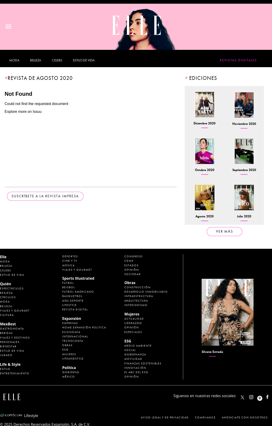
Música (68, 265)
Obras (67, 345)
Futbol (68, 283)
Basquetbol (72, 296)
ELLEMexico (242, 397)
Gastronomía (12, 328)
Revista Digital (75, 309)
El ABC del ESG (136, 372)
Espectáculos (12, 288)
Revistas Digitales (238, 60)
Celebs (57, 60)
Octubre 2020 (204, 170)
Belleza (35, 60)
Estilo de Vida (12, 350)
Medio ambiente (138, 345)
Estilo (5, 369)
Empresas (70, 323)
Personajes (10, 342)
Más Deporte (73, 300)
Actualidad (134, 318)
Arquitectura (136, 300)
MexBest (8, 324)
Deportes (70, 256)
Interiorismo (136, 305)
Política (69, 367)
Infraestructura (138, 296)
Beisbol (68, 287)
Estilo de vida (84, 60)
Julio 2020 (244, 216)
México (68, 376)
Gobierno (71, 372)
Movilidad (133, 358)
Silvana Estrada (212, 352)
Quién (5, 283)
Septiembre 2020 (244, 170)
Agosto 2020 (204, 216)
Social (130, 350)
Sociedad (132, 274)
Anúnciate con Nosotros (245, 417)
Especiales (133, 332)
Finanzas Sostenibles (142, 363)
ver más (224, 231)
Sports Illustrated (78, 278)
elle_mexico (255, 396)
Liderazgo (133, 323)
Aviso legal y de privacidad (165, 417)
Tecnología (72, 340)
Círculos (8, 297)
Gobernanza (135, 354)
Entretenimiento (15, 373)
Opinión (131, 269)
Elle (3, 256)
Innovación (135, 367)
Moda (14, 60)
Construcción (137, 287)
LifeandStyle (73, 358)
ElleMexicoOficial (271, 396)
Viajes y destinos (15, 337)
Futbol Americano (78, 291)
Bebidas (6, 333)
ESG (65, 349)
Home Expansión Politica (84, 327)
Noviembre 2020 (244, 124)
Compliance (205, 417)
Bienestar (8, 346)
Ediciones (203, 78)
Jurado (6, 355)
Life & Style (10, 364)
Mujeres (69, 354)
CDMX (129, 260)
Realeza (6, 292)
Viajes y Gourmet (15, 310)
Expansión (71, 318)
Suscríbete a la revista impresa (45, 196)
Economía (71, 332)
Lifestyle (69, 305)
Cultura (7, 315)
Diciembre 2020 (204, 123)
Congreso (133, 256)
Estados (131, 265)
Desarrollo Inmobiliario (146, 291)
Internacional (75, 336)
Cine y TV (70, 260)
